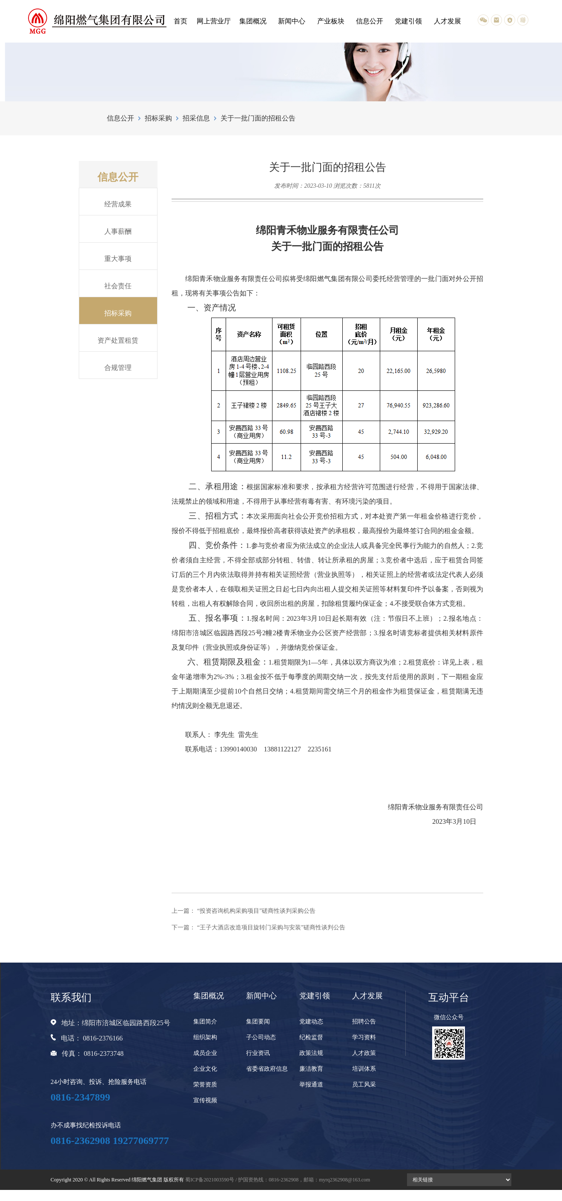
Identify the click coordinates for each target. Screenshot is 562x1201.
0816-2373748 (103, 1053)
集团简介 (205, 1021)
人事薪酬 (118, 231)
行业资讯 (258, 1053)
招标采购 (158, 118)
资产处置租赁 (117, 340)
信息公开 (369, 21)
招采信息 (196, 118)
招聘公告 (364, 1021)
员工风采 (364, 1084)
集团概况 (253, 21)
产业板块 (330, 21)
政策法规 (311, 1053)
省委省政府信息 (267, 1069)
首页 (180, 21)
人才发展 (447, 21)
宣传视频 (205, 1100)
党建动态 (311, 1021)
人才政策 (364, 1053)
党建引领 (408, 21)
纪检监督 (311, 1037)
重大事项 (118, 258)
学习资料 (364, 1037)
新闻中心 (291, 21)
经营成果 (118, 204)
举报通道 (311, 1084)
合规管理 (118, 367)
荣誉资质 (205, 1084)
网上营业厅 (214, 21)
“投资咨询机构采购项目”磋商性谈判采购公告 (256, 911)
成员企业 (205, 1053)
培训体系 (364, 1069)
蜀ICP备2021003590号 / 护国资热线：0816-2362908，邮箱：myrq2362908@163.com (277, 1180)
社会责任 (118, 286)
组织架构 (205, 1037)
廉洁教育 (311, 1069)
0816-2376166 (103, 1038)
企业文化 (205, 1069)
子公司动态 (261, 1037)
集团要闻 (258, 1021)
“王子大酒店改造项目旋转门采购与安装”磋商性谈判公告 (271, 927)
